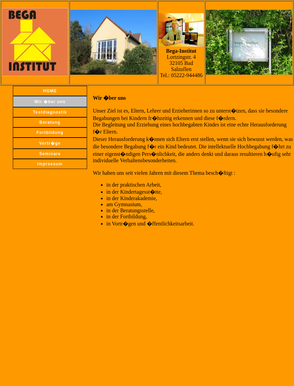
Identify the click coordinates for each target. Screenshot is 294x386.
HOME (50, 91)
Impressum (50, 164)
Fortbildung (49, 132)
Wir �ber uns (49, 101)
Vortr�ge (49, 143)
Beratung (49, 122)
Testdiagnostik (50, 112)
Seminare (50, 153)
